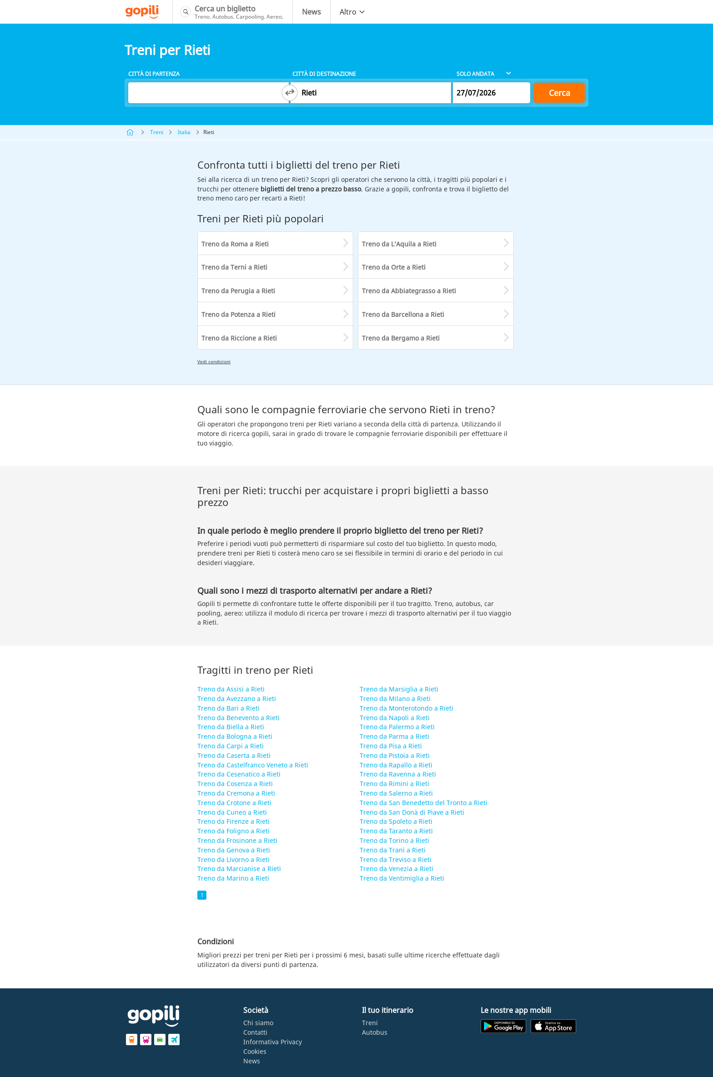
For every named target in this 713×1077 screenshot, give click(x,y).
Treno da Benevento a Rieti (238, 717)
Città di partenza (154, 74)
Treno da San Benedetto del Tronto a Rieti (423, 802)
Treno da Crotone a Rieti (234, 802)
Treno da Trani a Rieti (393, 850)
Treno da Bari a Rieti (228, 708)
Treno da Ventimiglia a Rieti (402, 878)
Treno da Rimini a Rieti (394, 783)
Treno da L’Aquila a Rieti (399, 244)
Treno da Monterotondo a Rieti (406, 708)
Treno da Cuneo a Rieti (232, 812)
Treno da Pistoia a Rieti (395, 755)
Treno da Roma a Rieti (235, 244)
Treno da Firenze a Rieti (233, 821)
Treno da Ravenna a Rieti (398, 774)
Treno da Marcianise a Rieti (239, 868)
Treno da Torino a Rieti (394, 840)
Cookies (254, 1051)
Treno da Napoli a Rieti (395, 717)
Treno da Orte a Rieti (394, 267)
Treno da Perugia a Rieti (238, 290)
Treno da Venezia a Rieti (396, 868)
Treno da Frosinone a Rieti (237, 840)
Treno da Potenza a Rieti (238, 314)
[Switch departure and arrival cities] (289, 93)
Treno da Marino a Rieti (233, 878)
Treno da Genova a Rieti (233, 850)
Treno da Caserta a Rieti (234, 755)
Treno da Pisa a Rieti (391, 745)
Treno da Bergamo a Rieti (401, 338)
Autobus (374, 1032)
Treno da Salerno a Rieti (396, 793)
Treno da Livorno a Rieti (233, 859)
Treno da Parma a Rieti (394, 736)
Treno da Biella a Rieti (230, 726)
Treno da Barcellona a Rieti (403, 314)
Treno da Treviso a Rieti (396, 859)
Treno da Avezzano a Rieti (236, 698)
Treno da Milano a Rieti (395, 698)
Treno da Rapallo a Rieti (396, 765)
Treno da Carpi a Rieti (230, 745)
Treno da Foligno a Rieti (233, 831)
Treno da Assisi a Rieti (231, 689)
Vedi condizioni (214, 361)
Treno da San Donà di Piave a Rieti (412, 812)
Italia (184, 132)
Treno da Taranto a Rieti (396, 831)
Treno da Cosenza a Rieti (235, 783)
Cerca (559, 92)
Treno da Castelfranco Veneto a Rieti (252, 765)
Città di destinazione (324, 74)
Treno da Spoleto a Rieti (396, 821)
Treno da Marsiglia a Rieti (399, 689)
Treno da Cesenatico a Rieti (239, 774)
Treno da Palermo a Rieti (397, 726)
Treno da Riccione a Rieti (239, 338)
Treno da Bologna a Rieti (234, 736)
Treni (156, 132)
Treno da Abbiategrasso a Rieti (409, 290)
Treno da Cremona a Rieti (236, 793)
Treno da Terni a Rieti (234, 267)
